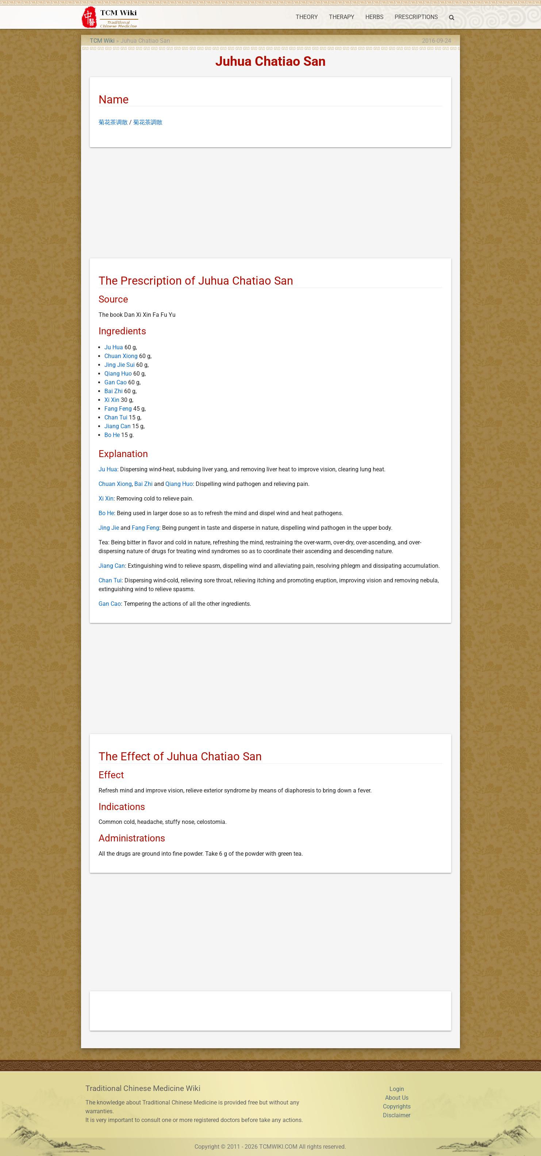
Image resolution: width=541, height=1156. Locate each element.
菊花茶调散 (113, 122)
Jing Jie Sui (119, 364)
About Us (396, 1097)
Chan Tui (115, 417)
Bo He (112, 434)
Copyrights (397, 1106)
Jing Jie (109, 527)
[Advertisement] (270, 204)
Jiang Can (117, 426)
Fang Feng (118, 408)
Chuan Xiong (121, 356)
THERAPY (341, 17)
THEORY (307, 17)
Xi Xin (111, 399)
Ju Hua (113, 347)
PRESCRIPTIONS (416, 17)
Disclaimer (396, 1115)
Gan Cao (115, 382)
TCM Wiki (102, 40)
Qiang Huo (118, 373)
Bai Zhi (113, 391)
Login (397, 1088)
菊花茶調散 (147, 122)
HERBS (374, 17)
